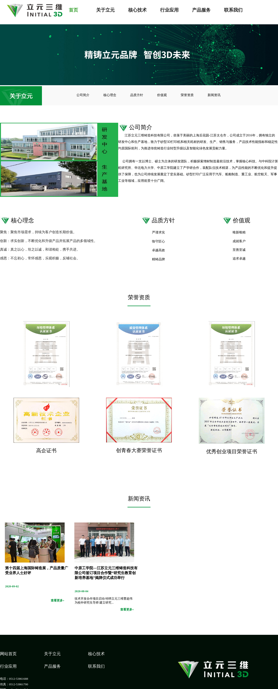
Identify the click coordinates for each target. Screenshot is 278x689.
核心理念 (109, 95)
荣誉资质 (187, 95)
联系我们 (233, 9)
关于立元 (105, 9)
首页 (73, 9)
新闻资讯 (214, 95)
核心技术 (137, 9)
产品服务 (201, 9)
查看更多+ (57, 600)
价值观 (162, 95)
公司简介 (82, 95)
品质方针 (136, 95)
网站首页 (8, 653)
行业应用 (169, 9)
